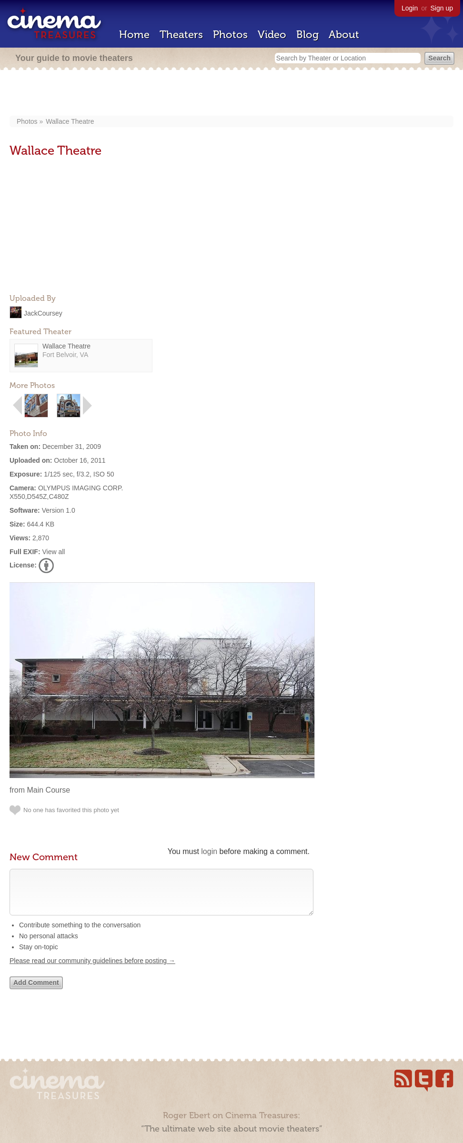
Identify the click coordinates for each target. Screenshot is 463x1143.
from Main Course (40, 790)
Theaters (181, 34)
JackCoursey (43, 313)
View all (53, 552)
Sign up (442, 8)
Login (410, 8)
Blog (307, 34)
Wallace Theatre (70, 121)
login (209, 851)
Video (272, 34)
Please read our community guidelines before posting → (92, 970)
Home (134, 34)
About (344, 34)
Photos (230, 34)
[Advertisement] (231, 94)
